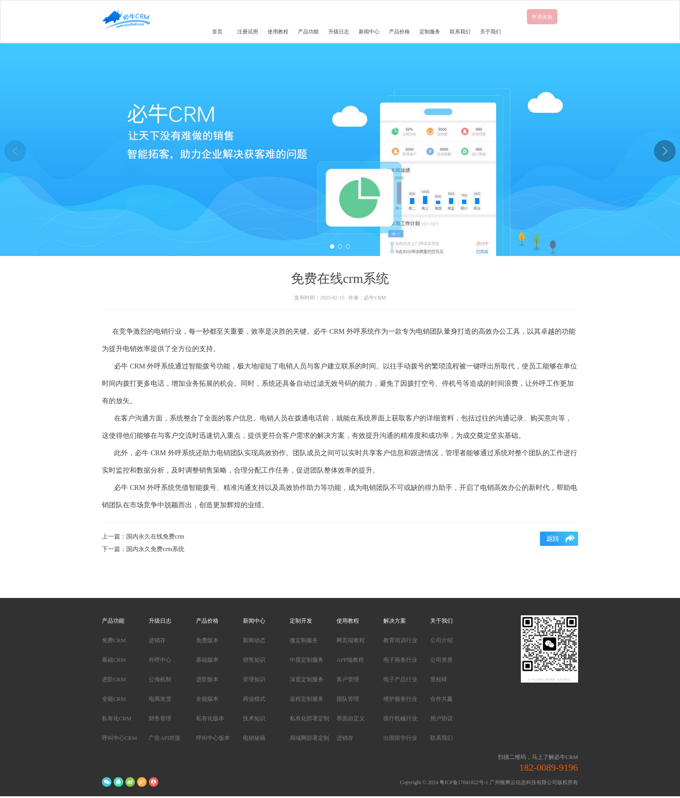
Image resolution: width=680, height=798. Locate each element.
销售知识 (254, 660)
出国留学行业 (400, 738)
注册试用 (247, 32)
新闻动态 (254, 640)
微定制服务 (304, 640)
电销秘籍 (254, 738)
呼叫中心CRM (119, 738)
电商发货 (160, 699)
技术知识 (254, 718)
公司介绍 (441, 640)
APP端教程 (350, 660)
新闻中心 (369, 32)
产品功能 (308, 32)
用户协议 (441, 718)
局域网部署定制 (309, 738)
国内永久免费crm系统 (155, 549)
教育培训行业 (400, 640)
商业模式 (254, 699)
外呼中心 (160, 660)
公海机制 (160, 679)
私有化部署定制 (309, 718)
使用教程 (278, 32)
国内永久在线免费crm (155, 536)
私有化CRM (116, 718)
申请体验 (542, 17)
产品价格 (399, 32)
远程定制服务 (307, 699)
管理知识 (254, 679)
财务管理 (160, 718)
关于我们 (490, 32)
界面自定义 (351, 718)
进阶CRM (114, 679)
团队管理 (348, 699)
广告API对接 (164, 738)
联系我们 (460, 32)
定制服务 (429, 32)
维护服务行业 (400, 699)
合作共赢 (441, 699)
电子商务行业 (400, 660)
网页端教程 (351, 640)
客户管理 (348, 679)
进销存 (157, 640)
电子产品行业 (400, 679)
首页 (217, 32)
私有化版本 (210, 718)
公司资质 (441, 660)
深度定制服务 (307, 679)
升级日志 (338, 32)
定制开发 (301, 620)
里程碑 (438, 679)
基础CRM (114, 660)
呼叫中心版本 (213, 738)
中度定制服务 (307, 660)
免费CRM (114, 640)
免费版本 (207, 640)
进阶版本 (207, 679)
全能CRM (114, 699)
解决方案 (394, 620)
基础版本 (207, 660)
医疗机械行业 (400, 718)
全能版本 (207, 699)
